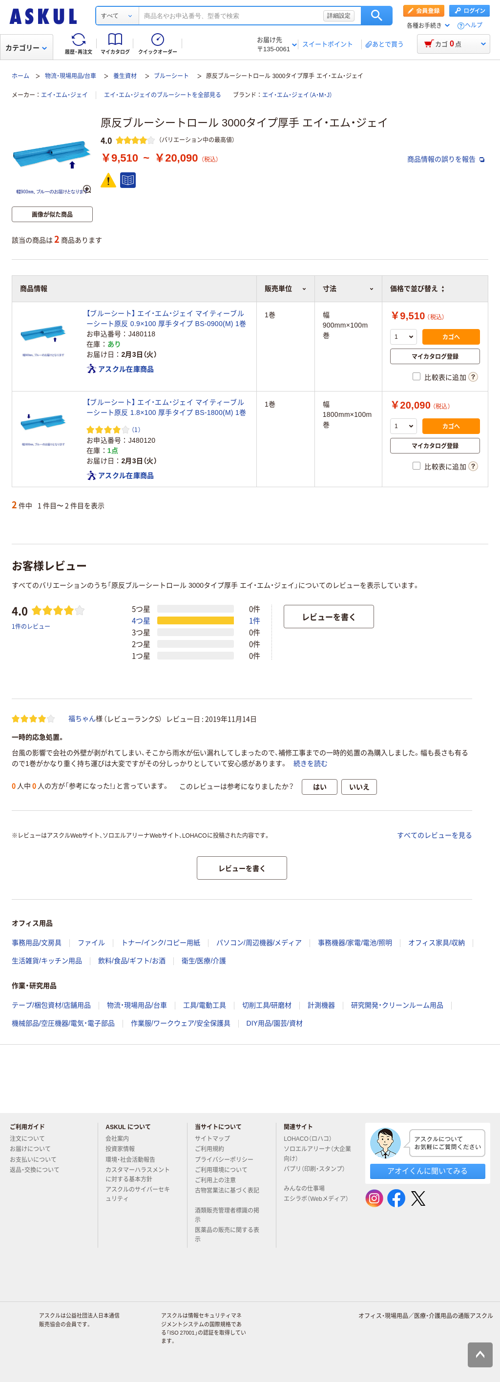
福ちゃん (82, 718)
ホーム (20, 76)
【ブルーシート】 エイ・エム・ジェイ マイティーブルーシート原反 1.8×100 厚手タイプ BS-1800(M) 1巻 (166, 407)
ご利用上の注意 (219, 1180)
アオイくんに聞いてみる (427, 1171)
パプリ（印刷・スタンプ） (314, 1173)
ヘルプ (473, 25)
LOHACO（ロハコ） (312, 1138)
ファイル (91, 943)
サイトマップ (212, 1138)
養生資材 (125, 76)
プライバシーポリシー (228, 1159)
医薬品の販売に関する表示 (227, 1235)
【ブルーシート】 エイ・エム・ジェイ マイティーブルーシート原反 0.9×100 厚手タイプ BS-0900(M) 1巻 (166, 318)
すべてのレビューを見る (434, 835)
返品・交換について (38, 1170)
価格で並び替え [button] (417, 288)
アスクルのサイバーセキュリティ (137, 1194)
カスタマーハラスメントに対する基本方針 (137, 1175)
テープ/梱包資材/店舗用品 (51, 1005)
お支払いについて (37, 1159)
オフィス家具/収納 (436, 943)
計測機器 (321, 1005)
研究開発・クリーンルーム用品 (397, 1005)
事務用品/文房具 (37, 943)
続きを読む (310, 763)
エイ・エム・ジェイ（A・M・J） (297, 95)
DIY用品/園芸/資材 (275, 1023)
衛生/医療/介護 (204, 961)
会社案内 (121, 1138)
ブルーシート (171, 76)
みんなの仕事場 (308, 1188)
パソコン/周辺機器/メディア (259, 943)
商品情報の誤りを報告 (445, 159)
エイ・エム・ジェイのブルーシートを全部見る (162, 95)
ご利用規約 (213, 1149)
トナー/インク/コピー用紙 (160, 943)
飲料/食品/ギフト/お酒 (132, 961)
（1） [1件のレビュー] (136, 429)
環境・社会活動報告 (134, 1159)
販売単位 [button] (286, 288)
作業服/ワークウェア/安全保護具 (180, 1023)
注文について (31, 1138)
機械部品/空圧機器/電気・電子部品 (63, 1023)
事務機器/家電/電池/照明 (355, 943)
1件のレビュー (31, 626)
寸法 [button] (348, 288)
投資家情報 (124, 1149)
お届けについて (34, 1149)
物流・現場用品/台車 (70, 76)
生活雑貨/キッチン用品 (47, 961)
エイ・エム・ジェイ (64, 95)
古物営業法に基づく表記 (227, 1194)
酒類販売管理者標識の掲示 (227, 1215)
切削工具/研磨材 (267, 1005)
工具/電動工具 (204, 1005)
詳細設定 (339, 16)
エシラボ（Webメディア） (316, 1203)
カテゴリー (26, 48)
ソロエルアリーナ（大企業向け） (317, 1154)
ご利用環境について (225, 1170)
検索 (377, 15)
